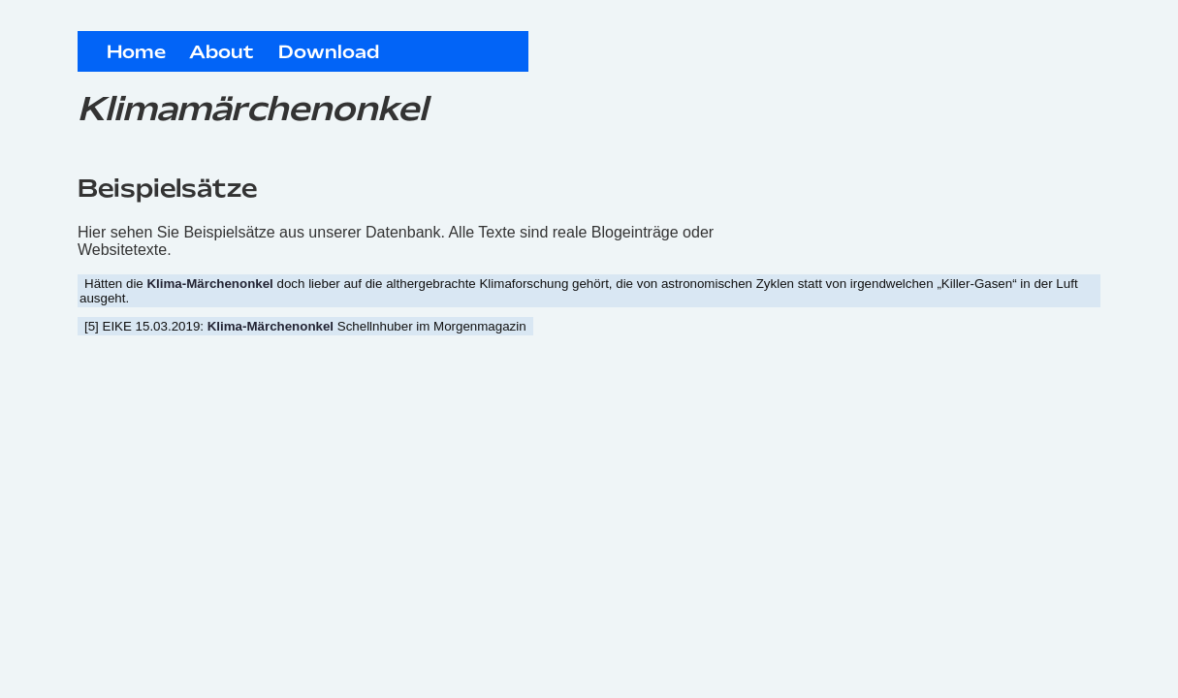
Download (328, 53)
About (221, 53)
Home (136, 53)
